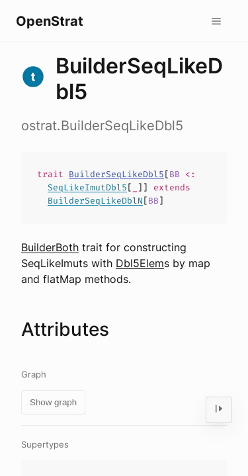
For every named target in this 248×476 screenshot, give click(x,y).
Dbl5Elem (140, 263)
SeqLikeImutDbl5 (87, 187)
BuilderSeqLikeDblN (95, 200)
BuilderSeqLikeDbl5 (116, 174)
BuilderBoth (50, 247)
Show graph (53, 402)
